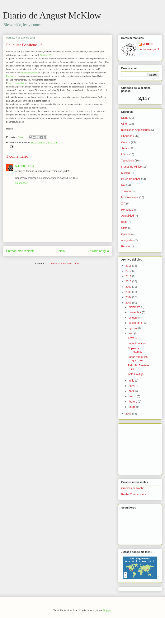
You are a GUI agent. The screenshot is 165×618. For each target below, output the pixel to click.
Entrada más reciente (20, 251)
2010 (128, 281)
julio (131, 333)
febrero (133, 401)
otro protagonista (17, 83)
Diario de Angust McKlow (52, 15)
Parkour (9, 76)
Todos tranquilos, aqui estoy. (138, 358)
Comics (125, 142)
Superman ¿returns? (135, 350)
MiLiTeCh (20, 166)
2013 (128, 265)
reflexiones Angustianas (135, 129)
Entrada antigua (98, 251)
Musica (125, 172)
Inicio (61, 251)
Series (125, 148)
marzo (133, 396)
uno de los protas (29, 72)
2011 (128, 276)
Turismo (126, 191)
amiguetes (127, 240)
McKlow (148, 44)
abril (131, 391)
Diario (124, 117)
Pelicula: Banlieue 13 (24, 44)
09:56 (31, 166)
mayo (132, 385)
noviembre (135, 312)
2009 (128, 286)
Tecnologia (127, 160)
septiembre (136, 322)
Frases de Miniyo (131, 166)
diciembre (135, 307)
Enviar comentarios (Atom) (65, 263)
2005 (128, 413)
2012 (128, 270)
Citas (124, 228)
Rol (123, 185)
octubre (133, 317)
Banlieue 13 (45, 55)
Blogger (107, 610)
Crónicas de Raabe (132, 488)
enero (132, 406)
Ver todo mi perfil (149, 49)
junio (132, 380)
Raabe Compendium (133, 494)
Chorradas (127, 136)
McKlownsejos (129, 197)
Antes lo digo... (137, 374)
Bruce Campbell (130, 179)
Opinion (125, 234)
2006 (128, 302)
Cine (20, 137)
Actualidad (127, 215)
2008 (128, 291)
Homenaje (127, 209)
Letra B (132, 338)
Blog (124, 221)
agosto (133, 328)
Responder (21, 183)
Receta (125, 246)
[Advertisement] (132, 448)
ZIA (123, 203)
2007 (128, 297)
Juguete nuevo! (137, 343)
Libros (125, 154)
